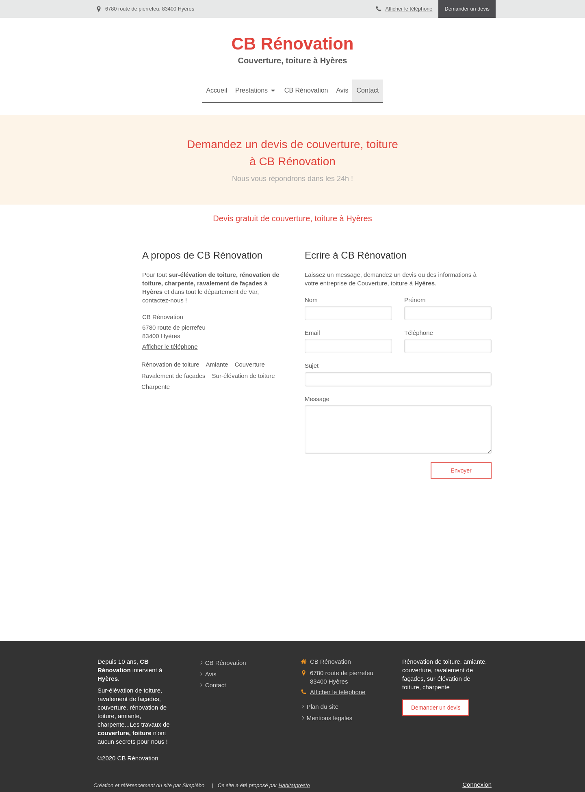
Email (312, 332)
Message (317, 398)
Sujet (311, 365)
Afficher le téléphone (408, 9)
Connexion (477, 784)
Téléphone (418, 332)
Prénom (415, 299)
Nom (311, 299)
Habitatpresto (294, 785)
